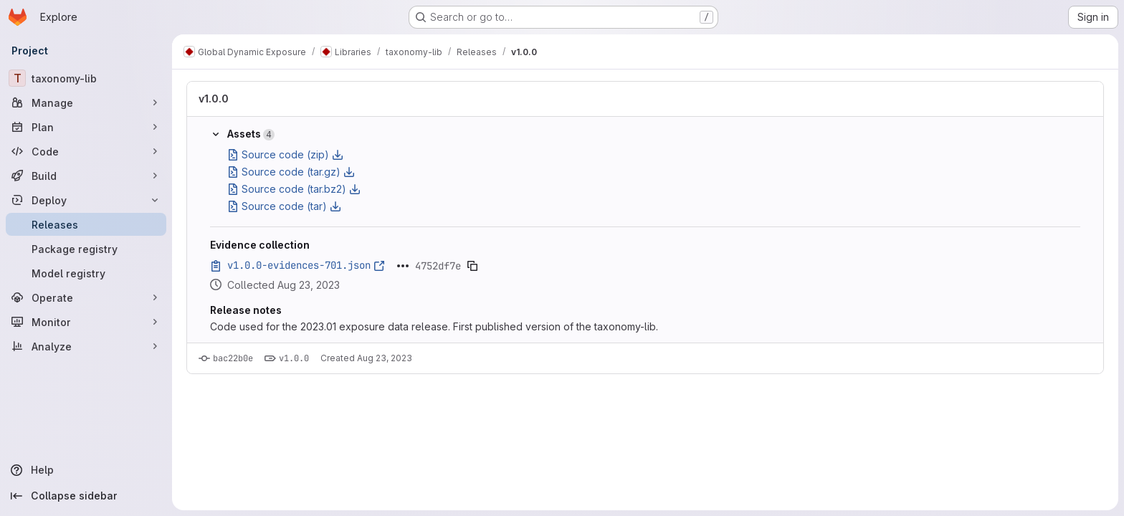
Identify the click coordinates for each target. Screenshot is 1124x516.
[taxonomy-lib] (86, 78)
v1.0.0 (214, 98)
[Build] (86, 175)
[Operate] (86, 297)
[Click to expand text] (403, 265)
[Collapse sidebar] (86, 495)
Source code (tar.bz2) (294, 189)
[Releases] (86, 224)
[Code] (86, 151)
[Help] (86, 470)
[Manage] (86, 102)
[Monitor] (86, 321)
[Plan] (86, 126)
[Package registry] (86, 248)
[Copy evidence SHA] (472, 265)
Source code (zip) (285, 154)
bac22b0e (233, 358)
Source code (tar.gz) (291, 172)
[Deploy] (86, 199)
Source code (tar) (284, 206)
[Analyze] (86, 346)
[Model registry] (86, 273)
